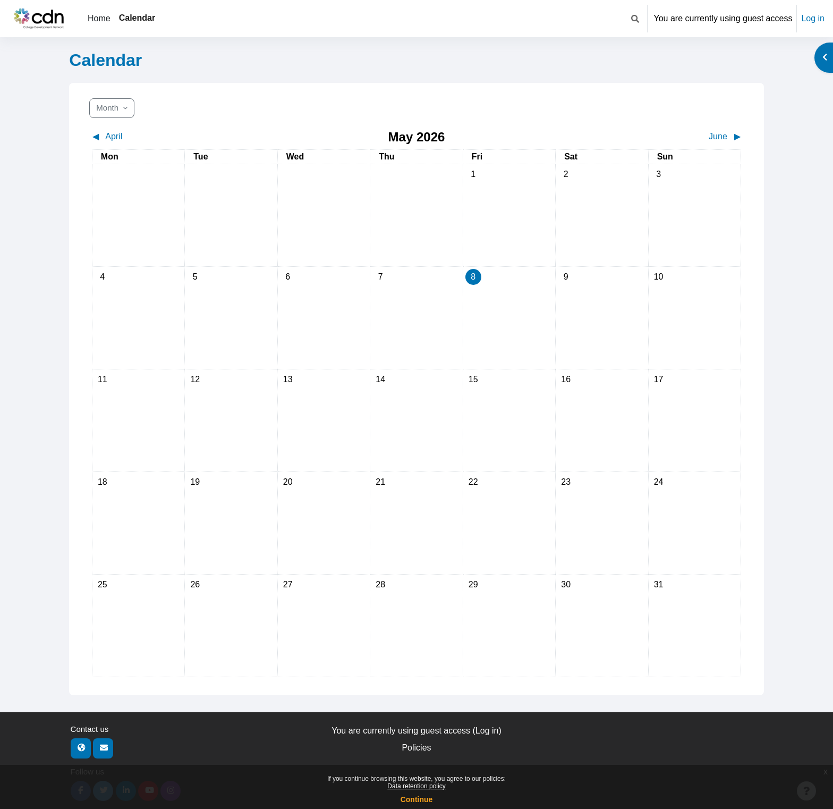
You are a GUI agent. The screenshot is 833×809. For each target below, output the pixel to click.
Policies (416, 747)
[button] (635, 18)
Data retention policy (416, 786)
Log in (812, 18)
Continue (417, 799)
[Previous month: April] (173, 137)
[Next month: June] (660, 137)
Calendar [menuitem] (137, 17)
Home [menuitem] (99, 18)
